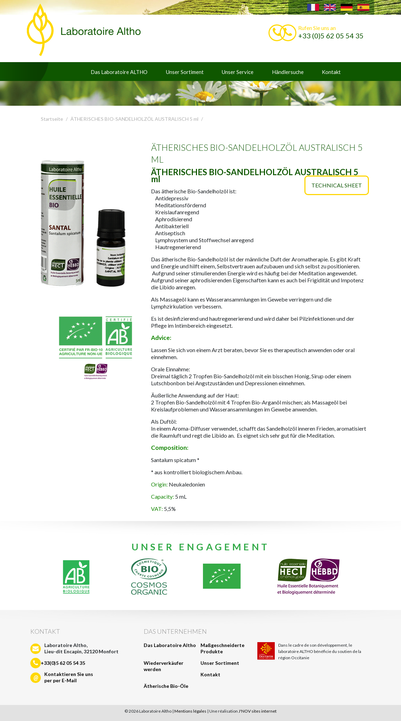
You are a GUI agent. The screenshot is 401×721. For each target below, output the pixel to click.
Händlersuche (288, 72)
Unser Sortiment (185, 72)
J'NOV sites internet (258, 711)
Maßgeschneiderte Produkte (222, 648)
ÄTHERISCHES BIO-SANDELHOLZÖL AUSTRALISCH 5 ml (134, 119)
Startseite (52, 119)
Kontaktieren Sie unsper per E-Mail (68, 677)
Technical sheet (336, 185)
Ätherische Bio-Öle (166, 686)
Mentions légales (190, 711)
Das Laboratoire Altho (170, 645)
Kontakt (331, 72)
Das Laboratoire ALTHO (119, 72)
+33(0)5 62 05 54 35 (63, 663)
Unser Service (238, 72)
